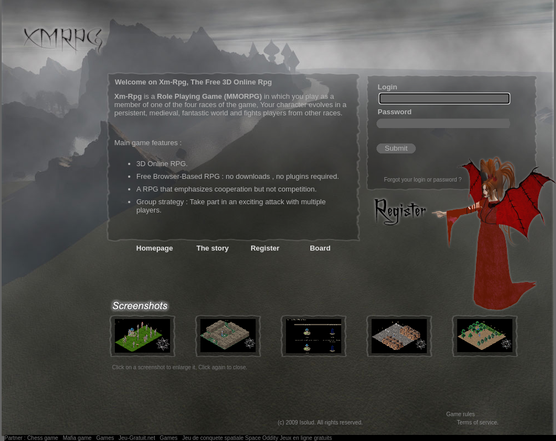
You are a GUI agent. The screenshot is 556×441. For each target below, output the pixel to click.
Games (105, 438)
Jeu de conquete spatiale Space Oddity (230, 438)
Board (320, 248)
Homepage (154, 248)
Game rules (460, 414)
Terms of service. (478, 422)
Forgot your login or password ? (423, 180)
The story (213, 248)
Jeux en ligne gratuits (306, 438)
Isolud (306, 422)
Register (265, 248)
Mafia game (77, 438)
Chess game (42, 438)
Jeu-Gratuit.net (137, 438)
